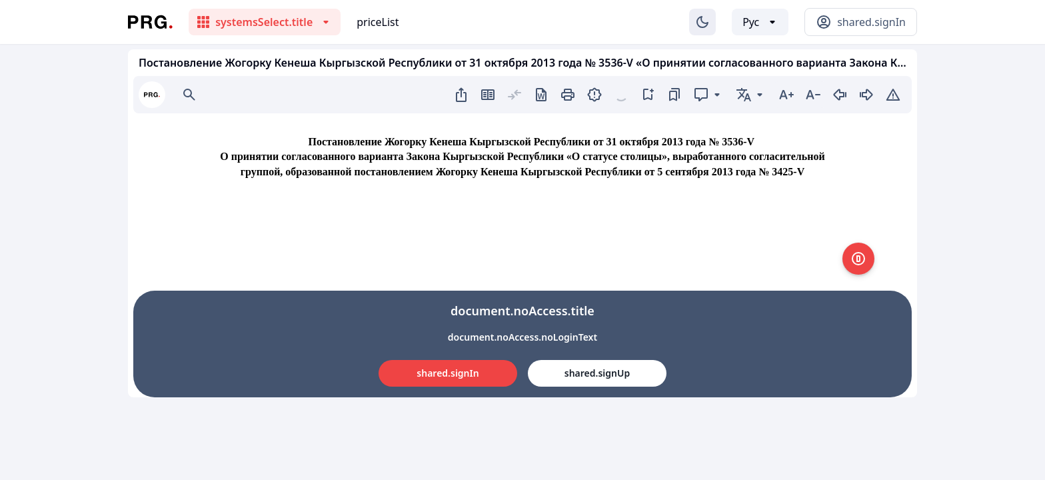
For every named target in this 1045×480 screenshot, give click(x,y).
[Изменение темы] (702, 22)
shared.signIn (448, 373)
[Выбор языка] (760, 22)
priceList (378, 22)
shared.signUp (597, 373)
